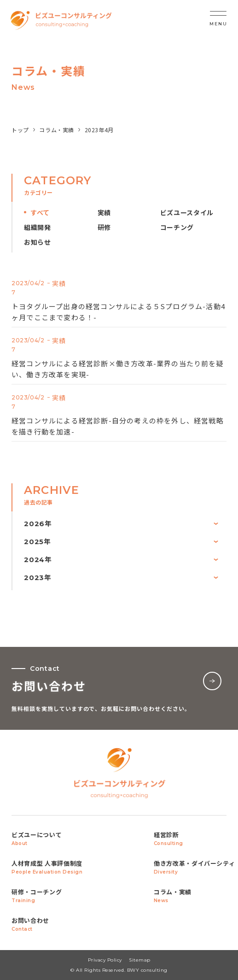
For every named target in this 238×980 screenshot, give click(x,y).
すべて (40, 213)
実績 (104, 213)
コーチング (177, 227)
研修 (104, 227)
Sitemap (140, 960)
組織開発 (37, 227)
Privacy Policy (105, 960)
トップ (20, 130)
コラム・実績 (56, 130)
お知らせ (37, 242)
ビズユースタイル (187, 213)
